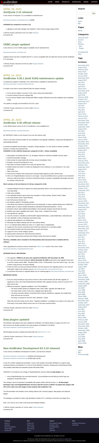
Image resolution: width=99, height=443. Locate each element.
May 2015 (81, 154)
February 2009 (83, 277)
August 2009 (82, 267)
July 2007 (81, 309)
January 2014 (82, 182)
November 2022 (83, 65)
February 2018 (83, 97)
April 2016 (81, 135)
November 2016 (83, 123)
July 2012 (81, 212)
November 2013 (83, 186)
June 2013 (81, 195)
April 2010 (81, 258)
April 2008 (81, 294)
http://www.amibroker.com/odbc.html (14, 52)
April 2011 (81, 243)
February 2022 (83, 70)
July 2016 (81, 131)
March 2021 (82, 72)
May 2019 (81, 84)
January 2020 (82, 76)
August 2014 (82, 169)
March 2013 (82, 199)
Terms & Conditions (10, 427)
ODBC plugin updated (16, 44)
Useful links (75, 425)
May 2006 (81, 339)
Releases (35, 33)
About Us (7, 423)
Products (66, 2)
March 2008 (82, 296)
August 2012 (82, 209)
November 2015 (83, 144)
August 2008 (82, 286)
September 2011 (83, 233)
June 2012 (81, 214)
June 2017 (81, 108)
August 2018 (82, 93)
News (57, 2)
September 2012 (83, 207)
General (80, 40)
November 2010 (83, 248)
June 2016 (81, 133)
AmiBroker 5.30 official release (21, 122)
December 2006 (83, 324)
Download (76, 2)
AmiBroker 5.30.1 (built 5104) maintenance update (33, 78)
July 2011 (81, 237)
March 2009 (82, 275)
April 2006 (81, 341)
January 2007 (82, 322)
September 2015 (83, 148)
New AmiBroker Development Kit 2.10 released (31, 348)
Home (50, 2)
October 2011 (82, 231)
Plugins (35, 63)
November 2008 (83, 279)
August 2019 (82, 80)
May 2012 (81, 216)
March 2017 (82, 114)
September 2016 (83, 127)
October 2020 (82, 74)
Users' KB (52, 430)
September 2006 (83, 330)
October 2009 (82, 265)
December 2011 (83, 226)
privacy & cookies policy (65, 439)
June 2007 (81, 311)
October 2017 (82, 99)
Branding (7, 425)
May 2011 (81, 241)
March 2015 (82, 159)
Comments (83, 354)
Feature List (30, 423)
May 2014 (81, 176)
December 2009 (83, 262)
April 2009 (81, 273)
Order (85, 2)
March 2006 (82, 343)
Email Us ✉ (8, 430)
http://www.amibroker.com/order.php (62, 271)
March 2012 (82, 220)
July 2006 (81, 335)
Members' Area (54, 425)
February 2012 (83, 222)
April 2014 (81, 178)
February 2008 (83, 298)
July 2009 (81, 269)
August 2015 (82, 150)
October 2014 (82, 165)
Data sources (30, 429)
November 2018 (83, 91)
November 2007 (83, 301)
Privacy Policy (8, 429)
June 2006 (81, 337)
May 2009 (81, 271)
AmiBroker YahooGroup (79, 423)
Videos (29, 430)
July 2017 (81, 106)
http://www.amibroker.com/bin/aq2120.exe (16, 20)
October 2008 (82, 282)
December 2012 (83, 203)
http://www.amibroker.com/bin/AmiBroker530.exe (18, 84)
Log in (80, 350)
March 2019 (82, 89)
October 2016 (82, 125)
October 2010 (82, 250)
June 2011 (81, 239)
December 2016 (83, 120)
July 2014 (81, 171)
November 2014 (83, 163)
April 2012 (81, 218)
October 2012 (82, 205)
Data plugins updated (16, 319)
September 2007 (83, 305)
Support (94, 2)
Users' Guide (30, 427)
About (80, 30)
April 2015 (81, 156)
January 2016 (82, 139)
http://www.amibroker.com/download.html (16, 130)
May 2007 (81, 313)
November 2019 (83, 78)
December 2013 (83, 184)
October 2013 (82, 188)
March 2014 (82, 180)
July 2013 (81, 192)
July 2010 (81, 254)
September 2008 (83, 284)
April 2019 (81, 86)
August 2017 (82, 103)
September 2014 (83, 167)
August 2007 (82, 307)
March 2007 (82, 318)
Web (79, 54)
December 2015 (83, 142)
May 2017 (81, 110)
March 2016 (82, 137)
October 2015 (82, 146)
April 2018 (81, 95)
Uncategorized (83, 52)
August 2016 (82, 129)
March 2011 (82, 245)
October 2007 (82, 303)
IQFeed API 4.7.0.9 (44, 332)
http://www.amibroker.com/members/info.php (48, 269)
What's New (30, 425)
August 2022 (82, 67)
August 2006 (82, 332)
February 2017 (83, 116)
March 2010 (82, 260)
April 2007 (81, 315)
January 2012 (82, 224)
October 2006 (82, 328)
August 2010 (82, 252)
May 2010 (81, 256)
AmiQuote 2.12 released (17, 12)
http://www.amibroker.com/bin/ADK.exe (15, 356)
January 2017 (82, 118)
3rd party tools (83, 38)
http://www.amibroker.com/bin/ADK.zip (15, 358)
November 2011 (83, 229)
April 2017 (81, 112)
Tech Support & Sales (56, 423)
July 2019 (81, 82)
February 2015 (83, 161)
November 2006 (83, 326)
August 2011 (82, 235)
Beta (80, 46)
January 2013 (82, 201)
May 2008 (81, 292)
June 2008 (81, 290)
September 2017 (83, 101)
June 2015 (81, 152)
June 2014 (81, 173)
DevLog (11, 5)
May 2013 (81, 197)
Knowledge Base (54, 427)
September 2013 (83, 190)
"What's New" (41, 246)
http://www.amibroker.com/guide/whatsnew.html (18, 249)
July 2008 (81, 288)
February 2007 (83, 320)
